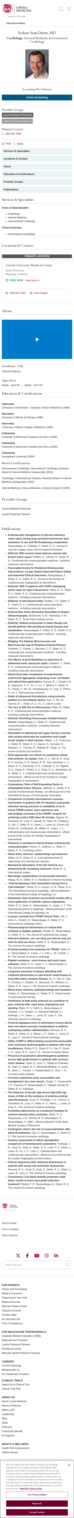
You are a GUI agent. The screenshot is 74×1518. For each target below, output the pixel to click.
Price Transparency (12, 1323)
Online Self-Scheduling (14, 1289)
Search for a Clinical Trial (15, 1384)
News (5, 1422)
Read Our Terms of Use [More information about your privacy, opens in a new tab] (31, 1490)
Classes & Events (11, 1310)
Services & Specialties (17, 151)
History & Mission (11, 1405)
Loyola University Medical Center (29, 265)
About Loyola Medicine (14, 1401)
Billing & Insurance (12, 1293)
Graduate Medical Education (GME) (21, 1336)
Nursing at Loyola (11, 1348)
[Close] (69, 1467)
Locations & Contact (16, 158)
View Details (39, 293)
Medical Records (11, 1302)
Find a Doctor (9, 1223)
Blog (4, 1418)
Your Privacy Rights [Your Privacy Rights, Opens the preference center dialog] (37, 1497)
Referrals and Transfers (15, 1340)
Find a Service (10, 1235)
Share (18, 143)
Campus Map (9, 1315)
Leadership (8, 1414)
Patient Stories (10, 1452)
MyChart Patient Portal (14, 1306)
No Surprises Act (11, 1319)
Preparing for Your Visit (14, 1297)
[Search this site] (37, 1265)
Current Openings (11, 1365)
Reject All (37, 1505)
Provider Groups (13, 181)
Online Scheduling (37, 97)
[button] (69, 8)
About (7, 166)
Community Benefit (12, 1431)
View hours (33, 280)
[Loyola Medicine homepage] (17, 16)
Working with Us (11, 1370)
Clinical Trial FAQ (11, 1388)
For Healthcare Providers (15, 1374)
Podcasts (7, 1427)
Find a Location (10, 1229)
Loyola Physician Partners (16, 1344)
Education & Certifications (19, 174)
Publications (11, 189)
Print (6, 143)
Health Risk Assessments (16, 1448)
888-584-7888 (11, 133)
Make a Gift (8, 1410)
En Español (8, 1435)
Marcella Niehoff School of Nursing (21, 1353)
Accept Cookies (37, 1514)
